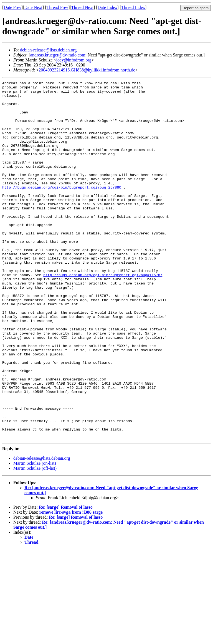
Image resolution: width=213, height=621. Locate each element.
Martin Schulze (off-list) (35, 540)
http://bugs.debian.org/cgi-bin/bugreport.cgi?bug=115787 (102, 313)
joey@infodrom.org (74, 60)
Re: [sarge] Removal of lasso (66, 579)
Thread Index (133, 7)
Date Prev (12, 7)
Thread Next (82, 7)
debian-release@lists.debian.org (48, 50)
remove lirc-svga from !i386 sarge (71, 584)
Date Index (107, 7)
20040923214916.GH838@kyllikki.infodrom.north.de (87, 70)
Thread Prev (57, 7)
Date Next (33, 7)
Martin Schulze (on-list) (34, 535)
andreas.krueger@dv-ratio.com (57, 55)
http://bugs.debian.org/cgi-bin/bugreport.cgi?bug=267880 (61, 208)
